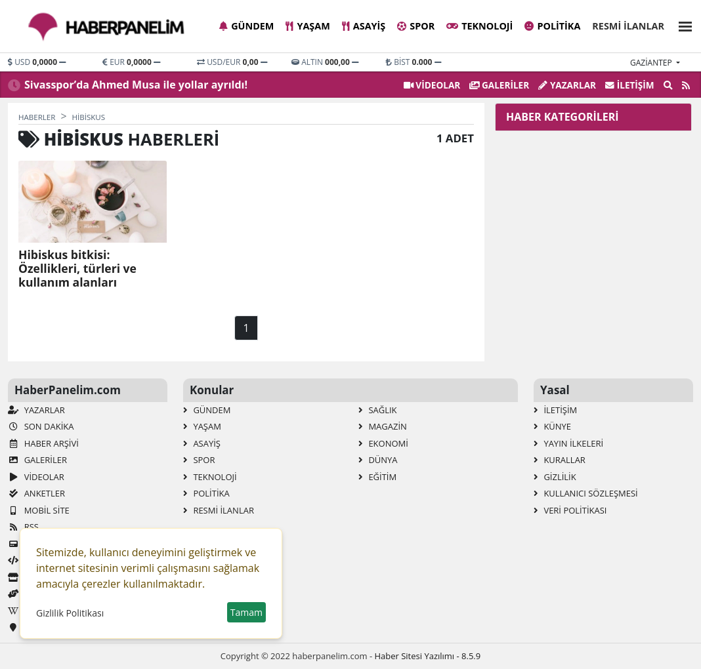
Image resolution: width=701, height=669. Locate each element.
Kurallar (559, 460)
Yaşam (307, 26)
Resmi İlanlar (628, 26)
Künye (552, 426)
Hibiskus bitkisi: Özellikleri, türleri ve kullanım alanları (77, 268)
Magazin (382, 426)
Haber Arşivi (43, 443)
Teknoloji (479, 26)
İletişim (629, 85)
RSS (23, 527)
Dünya (378, 460)
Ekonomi (383, 443)
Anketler (36, 493)
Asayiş (363, 26)
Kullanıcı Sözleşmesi (586, 493)
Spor (416, 26)
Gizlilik (555, 477)
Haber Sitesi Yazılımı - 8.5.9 (427, 656)
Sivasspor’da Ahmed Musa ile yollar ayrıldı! (135, 84)
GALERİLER (499, 85)
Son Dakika (41, 426)
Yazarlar (567, 85)
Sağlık (377, 410)
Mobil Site (39, 510)
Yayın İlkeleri (568, 443)
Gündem (246, 26)
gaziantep (652, 62)
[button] (681, 24)
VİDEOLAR (432, 85)
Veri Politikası (570, 510)
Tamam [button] (246, 612)
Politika (552, 26)
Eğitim (377, 477)
